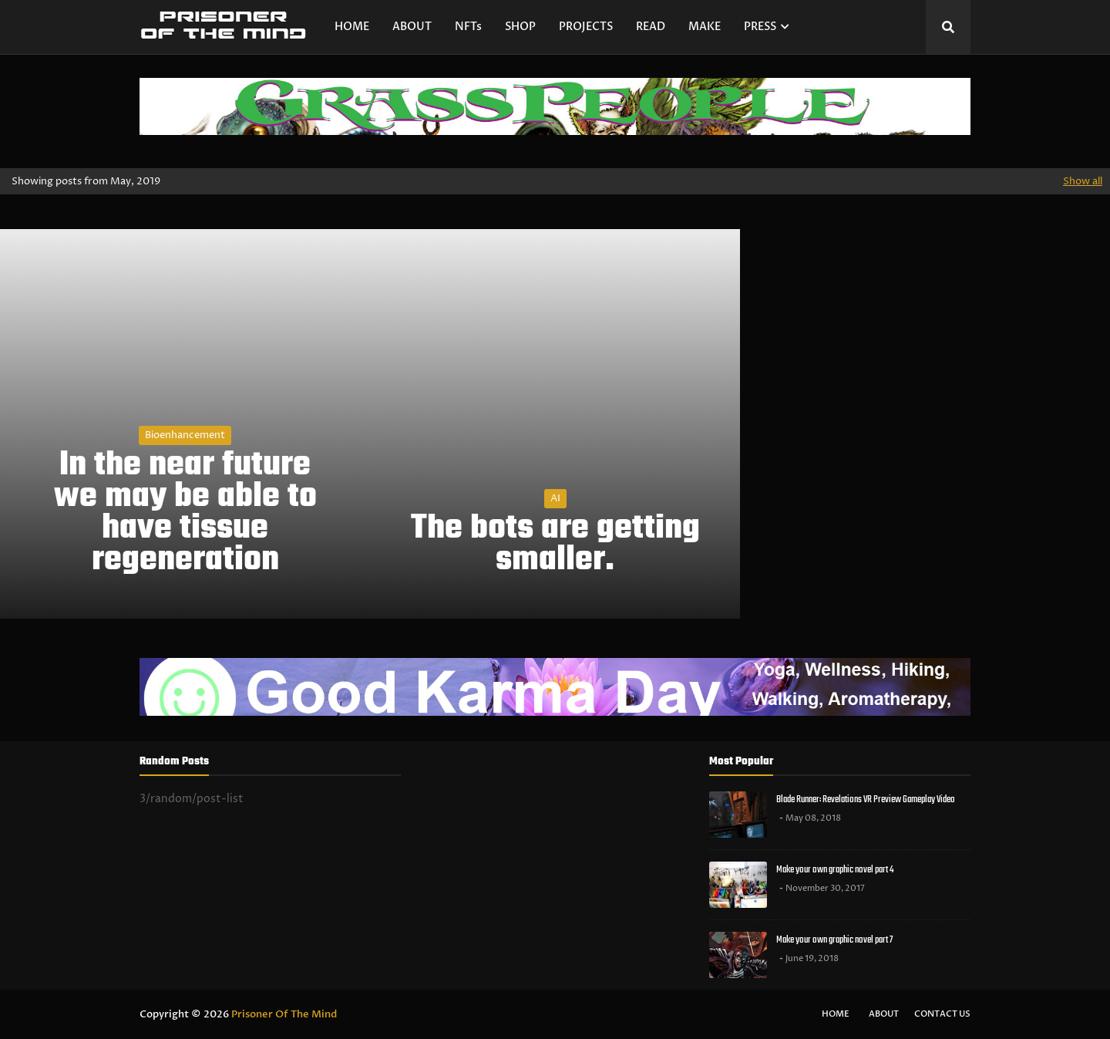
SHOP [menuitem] (520, 26)
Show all (1082, 181)
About (884, 1014)
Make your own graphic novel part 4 (834, 870)
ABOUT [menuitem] (412, 26)
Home (835, 1014)
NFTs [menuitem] (468, 26)
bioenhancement (185, 435)
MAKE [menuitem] (704, 26)
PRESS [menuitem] (760, 26)
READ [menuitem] (650, 26)
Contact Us (942, 1014)
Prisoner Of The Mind (284, 1014)
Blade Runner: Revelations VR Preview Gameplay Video (865, 799)
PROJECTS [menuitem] (586, 26)
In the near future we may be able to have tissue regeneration (185, 513)
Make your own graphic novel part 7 (834, 940)
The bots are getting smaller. (555, 545)
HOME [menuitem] (352, 26)
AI (555, 498)
